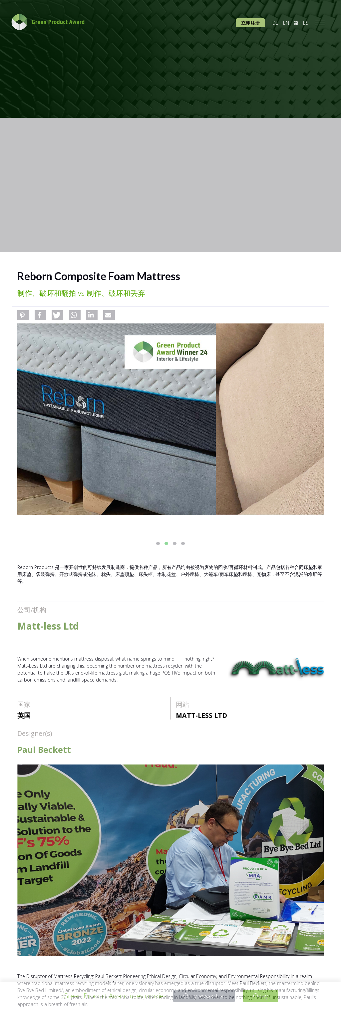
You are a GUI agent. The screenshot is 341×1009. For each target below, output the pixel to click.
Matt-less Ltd (201, 715)
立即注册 (250, 23)
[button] (23, 315)
